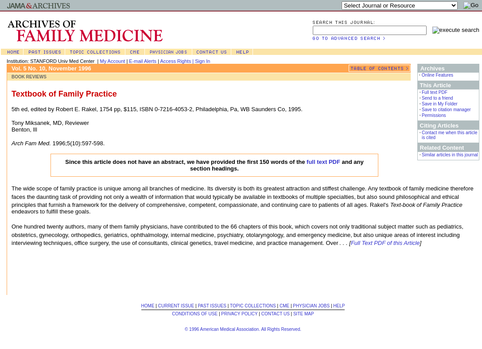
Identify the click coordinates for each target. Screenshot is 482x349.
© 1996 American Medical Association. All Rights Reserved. (243, 329)
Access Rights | (177, 61)
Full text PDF (434, 92)
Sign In (202, 61)
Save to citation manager (446, 109)
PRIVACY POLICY (239, 313)
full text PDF (323, 162)
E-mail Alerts (142, 61)
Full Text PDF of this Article (385, 243)
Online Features (437, 75)
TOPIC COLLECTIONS (253, 305)
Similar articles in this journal (450, 154)
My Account (112, 61)
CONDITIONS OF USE (195, 313)
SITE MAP (303, 313)
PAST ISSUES (212, 305)
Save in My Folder (440, 103)
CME (284, 305)
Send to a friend (437, 98)
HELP (339, 305)
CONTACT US (275, 313)
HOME (148, 305)
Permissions (434, 115)
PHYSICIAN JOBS (311, 305)
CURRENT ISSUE (176, 305)
